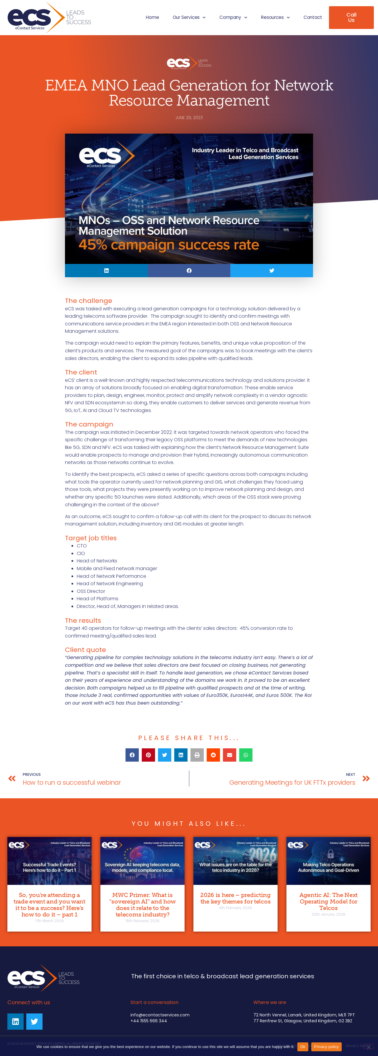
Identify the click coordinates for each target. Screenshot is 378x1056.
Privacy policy (326, 1046)
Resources (275, 17)
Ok (302, 1046)
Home (152, 17)
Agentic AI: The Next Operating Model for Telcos (328, 901)
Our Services (189, 17)
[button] (106, 270)
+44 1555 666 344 (149, 1021)
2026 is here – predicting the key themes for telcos (235, 898)
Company (233, 17)
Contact (313, 17)
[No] (369, 1046)
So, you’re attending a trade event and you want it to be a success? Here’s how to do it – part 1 (49, 904)
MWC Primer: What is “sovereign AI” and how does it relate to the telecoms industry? (142, 904)
